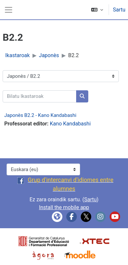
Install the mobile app (64, 207)
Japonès (49, 55)
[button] (97, 10)
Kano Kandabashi (70, 124)
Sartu (119, 10)
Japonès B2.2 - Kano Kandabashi (40, 115)
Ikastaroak (17, 55)
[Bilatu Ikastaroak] (39, 96)
